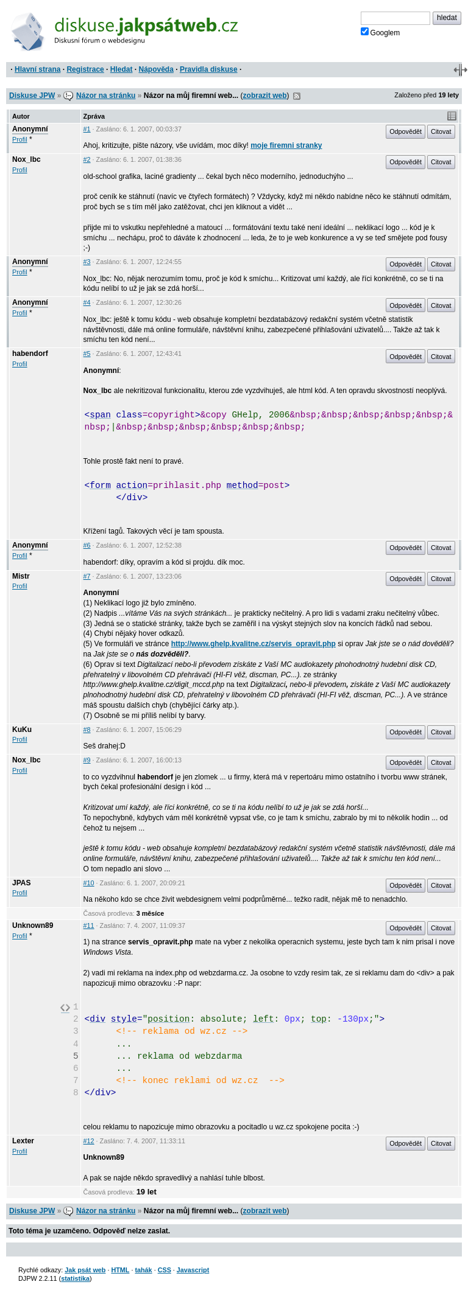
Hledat (121, 69)
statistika (75, 1278)
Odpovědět (405, 131)
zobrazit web (265, 95)
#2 (87, 159)
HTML (120, 1270)
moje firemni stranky (286, 145)
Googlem (380, 32)
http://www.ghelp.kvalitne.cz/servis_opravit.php (253, 644)
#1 (87, 129)
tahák (143, 1270)
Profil (19, 139)
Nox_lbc (26, 159)
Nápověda (156, 69)
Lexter (23, 1141)
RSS (296, 96)
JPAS (21, 883)
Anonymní (30, 129)
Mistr (21, 576)
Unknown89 (32, 925)
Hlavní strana (37, 69)
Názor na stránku (105, 95)
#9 (87, 760)
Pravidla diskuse (209, 69)
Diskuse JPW (32, 95)
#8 (87, 729)
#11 (88, 925)
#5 (87, 353)
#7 (87, 576)
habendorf (30, 353)
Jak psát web (85, 1270)
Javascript (193, 1270)
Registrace (85, 69)
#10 (88, 883)
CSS (164, 1270)
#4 (87, 302)
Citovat (441, 131)
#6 (87, 545)
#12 (88, 1141)
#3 (87, 261)
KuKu (22, 729)
